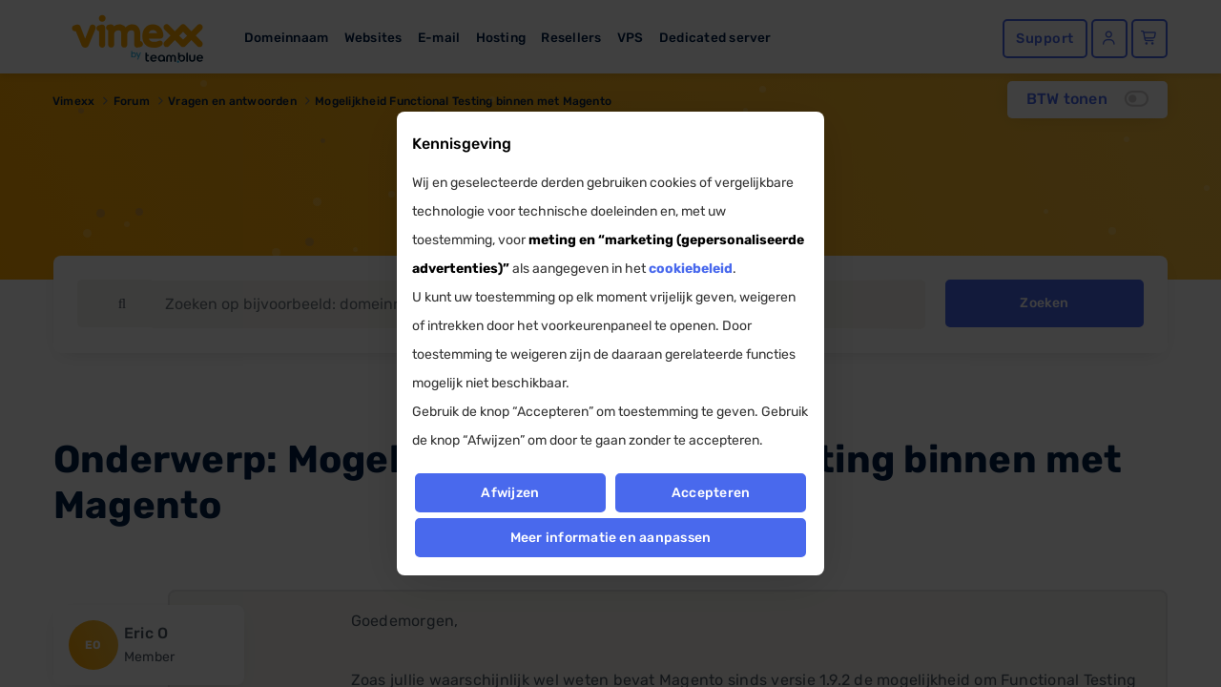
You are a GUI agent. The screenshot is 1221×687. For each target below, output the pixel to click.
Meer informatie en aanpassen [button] (611, 538)
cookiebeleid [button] (691, 268)
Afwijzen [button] (510, 493)
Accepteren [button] (711, 493)
